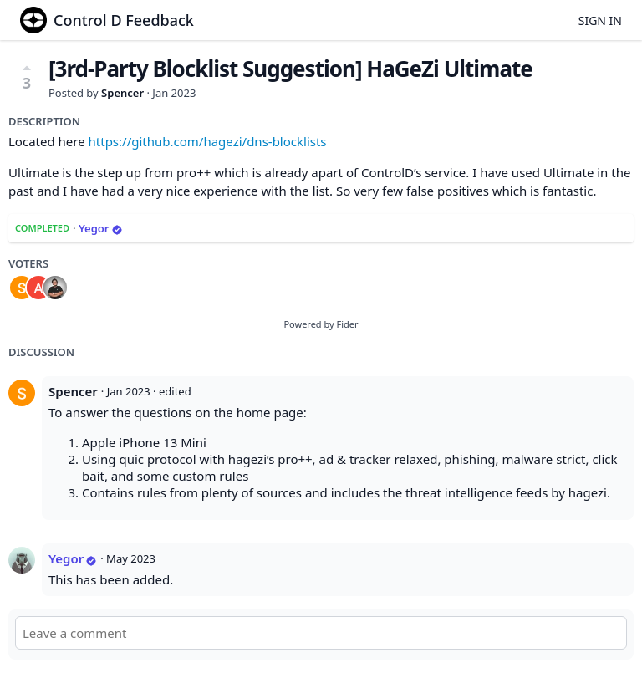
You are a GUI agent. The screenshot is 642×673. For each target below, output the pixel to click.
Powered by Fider (320, 324)
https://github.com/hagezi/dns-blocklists (208, 141)
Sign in (600, 20)
